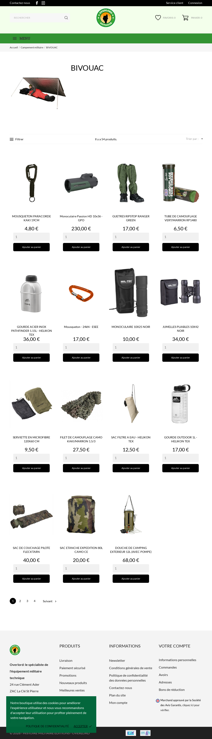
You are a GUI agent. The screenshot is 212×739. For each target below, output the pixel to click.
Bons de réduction (172, 689)
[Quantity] (31, 237)
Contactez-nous (20, 3)
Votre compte (174, 645)
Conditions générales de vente (130, 668)
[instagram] (43, 3)
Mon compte (118, 702)
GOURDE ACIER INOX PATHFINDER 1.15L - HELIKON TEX (31, 330)
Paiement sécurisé (72, 668)
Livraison (65, 660)
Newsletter (117, 660)
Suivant (49, 601)
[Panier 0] (192, 17)
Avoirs (163, 675)
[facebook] (37, 3)
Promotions (67, 675)
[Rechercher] (40, 17)
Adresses (165, 682)
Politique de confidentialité (47, 726)
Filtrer (17, 139)
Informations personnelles (177, 660)
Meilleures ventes (72, 690)
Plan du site (117, 695)
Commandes (168, 667)
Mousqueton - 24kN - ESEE (81, 326)
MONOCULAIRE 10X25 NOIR (131, 326)
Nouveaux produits (73, 683)
